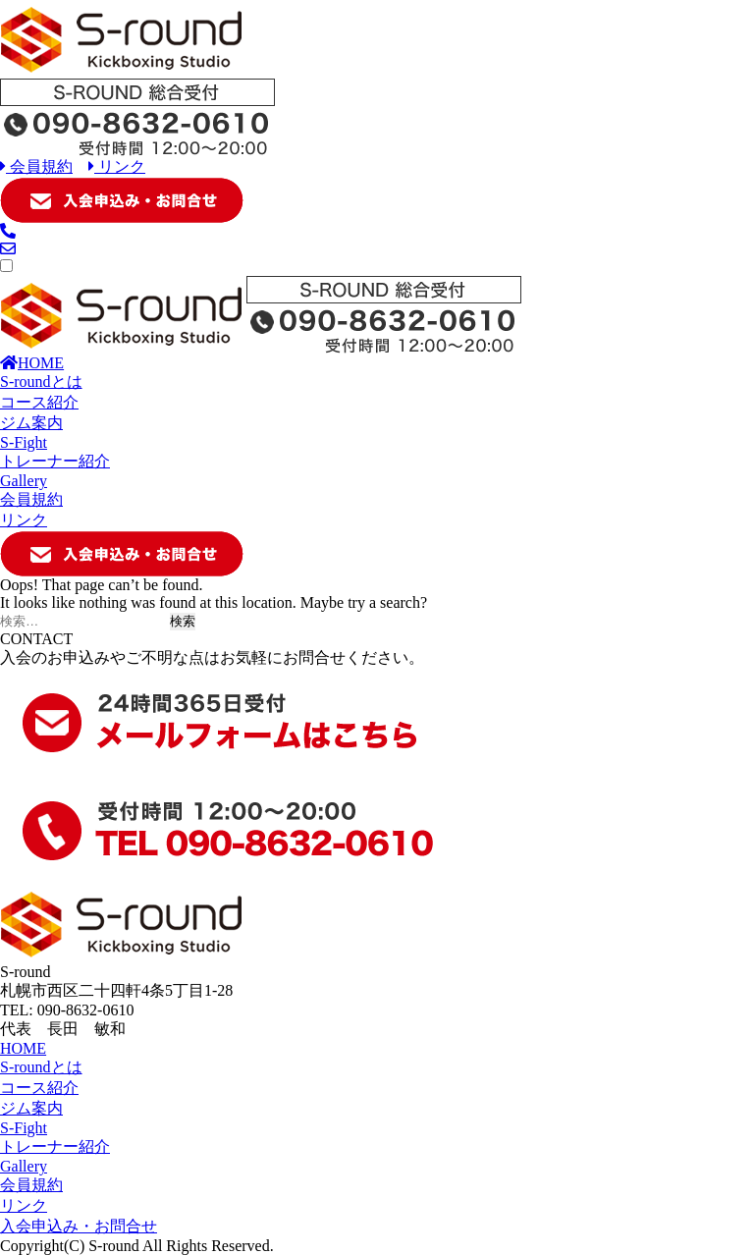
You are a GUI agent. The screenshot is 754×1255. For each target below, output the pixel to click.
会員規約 (36, 166)
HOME (32, 363)
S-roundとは (41, 381)
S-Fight (23, 442)
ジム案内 (31, 422)
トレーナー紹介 (55, 461)
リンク (116, 166)
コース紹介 (39, 402)
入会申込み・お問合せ (78, 1226)
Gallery (23, 480)
